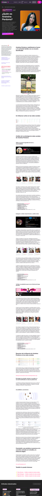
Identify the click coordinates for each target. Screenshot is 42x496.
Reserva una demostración (34, 2)
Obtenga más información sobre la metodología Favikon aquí (26, 375)
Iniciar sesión (30, 2)
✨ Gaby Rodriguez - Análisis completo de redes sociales (28, 474)
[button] (10, 2)
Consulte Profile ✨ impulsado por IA (7, 34)
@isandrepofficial (27, 203)
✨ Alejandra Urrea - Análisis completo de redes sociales (28, 475)
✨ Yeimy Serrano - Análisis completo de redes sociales (28, 472)
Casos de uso (22, 2)
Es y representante (27, 343)
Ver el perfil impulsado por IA (21, 464)
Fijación (20, 2)
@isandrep (26, 274)
